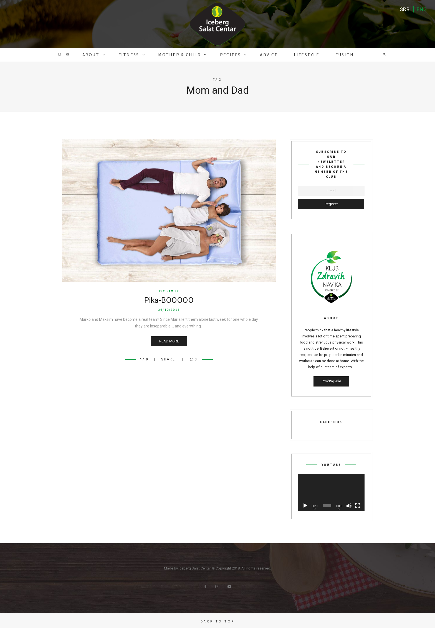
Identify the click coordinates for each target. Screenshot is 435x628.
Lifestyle (294, 54)
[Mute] (349, 504)
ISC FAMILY (169, 290)
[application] (331, 491)
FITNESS (141, 54)
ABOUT (108, 54)
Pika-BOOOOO (169, 299)
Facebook (51, 54)
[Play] (305, 504)
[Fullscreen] (357, 504)
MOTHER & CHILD (185, 54)
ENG (421, 9)
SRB (403, 9)
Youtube (67, 54)
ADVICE (262, 54)
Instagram (59, 54)
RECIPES (230, 54)
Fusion (327, 54)
